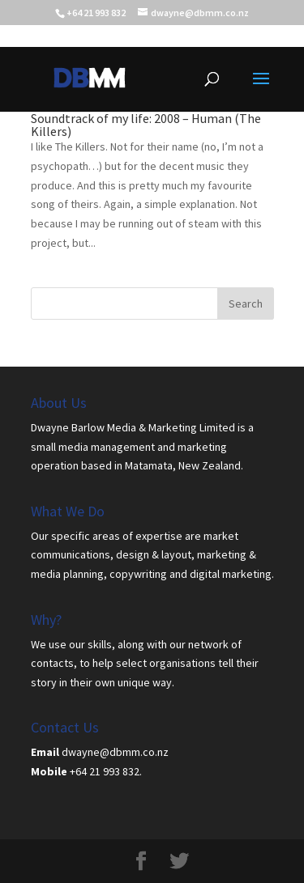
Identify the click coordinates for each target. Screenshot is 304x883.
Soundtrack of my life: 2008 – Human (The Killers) (146, 124)
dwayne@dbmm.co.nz (115, 752)
